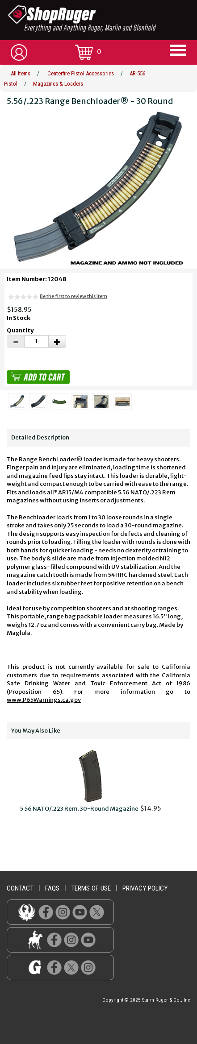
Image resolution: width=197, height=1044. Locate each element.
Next (187, 785)
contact (20, 888)
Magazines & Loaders (58, 83)
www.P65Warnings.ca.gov (44, 700)
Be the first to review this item (73, 296)
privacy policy (145, 888)
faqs (52, 888)
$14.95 (90, 780)
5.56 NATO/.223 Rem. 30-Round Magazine (79, 808)
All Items (20, 73)
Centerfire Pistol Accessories (80, 73)
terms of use (91, 888)
